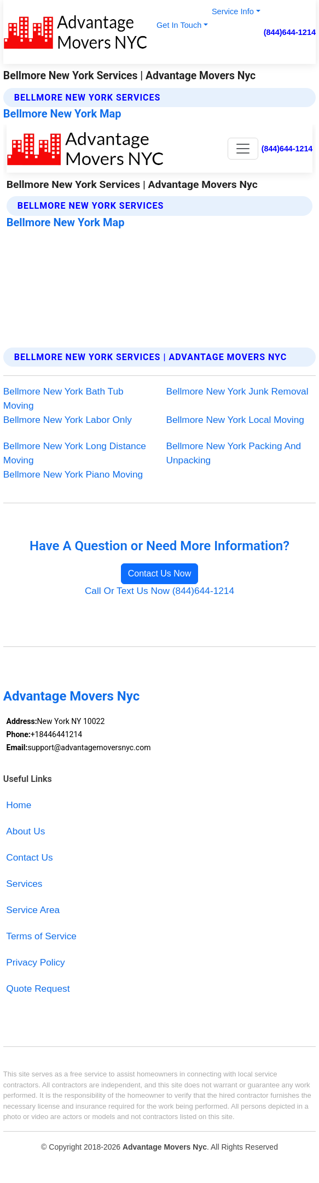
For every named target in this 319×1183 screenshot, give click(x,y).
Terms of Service (41, 936)
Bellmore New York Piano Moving (73, 474)
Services (24, 883)
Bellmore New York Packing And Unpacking (233, 453)
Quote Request (37, 988)
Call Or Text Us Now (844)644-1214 (159, 590)
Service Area (33, 909)
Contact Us (29, 857)
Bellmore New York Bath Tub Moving (63, 398)
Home (18, 804)
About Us (25, 831)
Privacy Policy (35, 962)
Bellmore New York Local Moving (235, 419)
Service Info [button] (233, 11)
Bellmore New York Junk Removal (237, 391)
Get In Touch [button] (178, 25)
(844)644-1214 (290, 32)
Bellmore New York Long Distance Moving (74, 453)
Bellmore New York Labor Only (67, 419)
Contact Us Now (160, 573)
